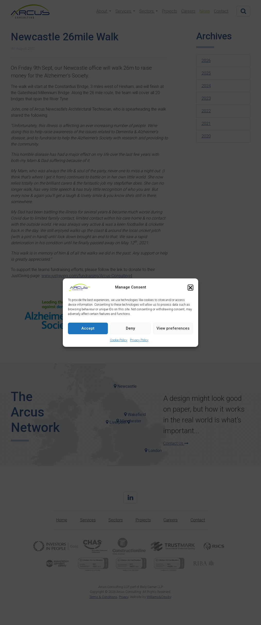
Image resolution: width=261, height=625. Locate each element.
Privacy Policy (139, 340)
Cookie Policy (118, 340)
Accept (87, 328)
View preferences (172, 328)
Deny (130, 328)
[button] (190, 287)
